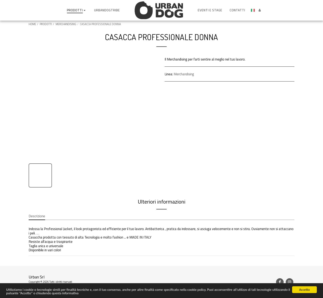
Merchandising (184, 74)
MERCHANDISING (66, 24)
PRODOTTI (46, 24)
